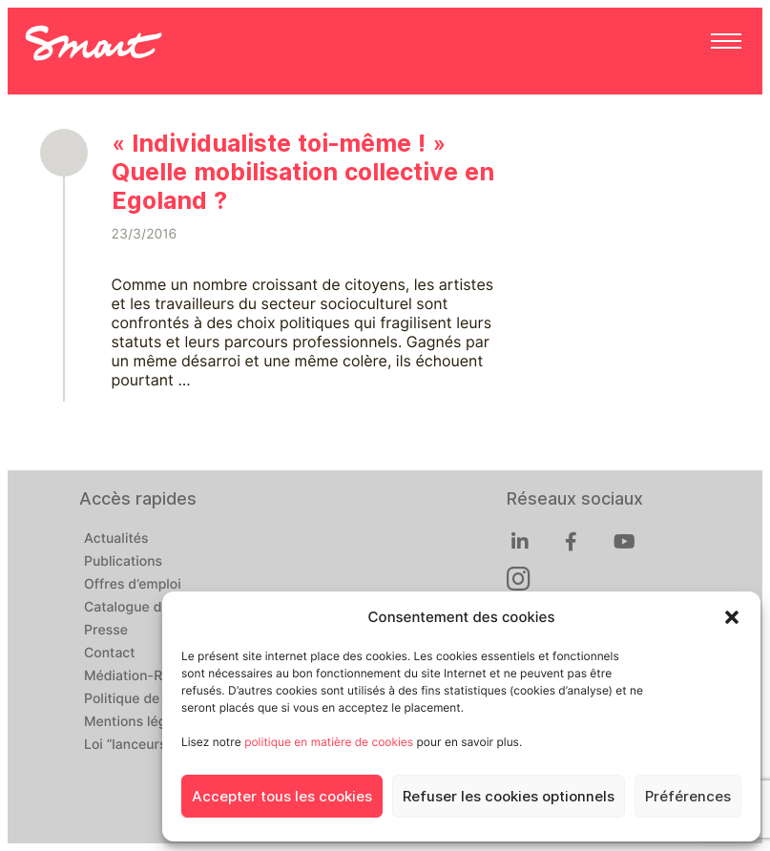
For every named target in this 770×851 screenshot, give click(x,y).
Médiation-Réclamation (158, 676)
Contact (109, 653)
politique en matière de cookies (328, 742)
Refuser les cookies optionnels (508, 796)
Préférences (688, 796)
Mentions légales (138, 722)
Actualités (116, 539)
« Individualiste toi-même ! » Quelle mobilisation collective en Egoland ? (303, 172)
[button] (731, 617)
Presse (106, 630)
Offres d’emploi (132, 584)
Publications (123, 562)
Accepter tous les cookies (282, 796)
